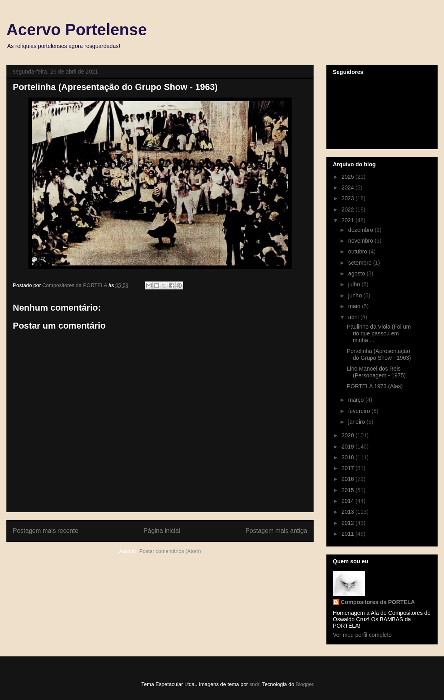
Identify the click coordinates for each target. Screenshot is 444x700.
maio (355, 306)
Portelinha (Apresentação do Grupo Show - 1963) (379, 354)
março (356, 400)
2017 (349, 468)
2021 (349, 220)
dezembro (361, 230)
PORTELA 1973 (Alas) (375, 386)
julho (354, 284)
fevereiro (359, 411)
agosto (357, 273)
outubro (358, 251)
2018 (349, 457)
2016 (349, 479)
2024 (349, 187)
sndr (255, 684)
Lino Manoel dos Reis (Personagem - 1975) (376, 372)
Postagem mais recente (45, 530)
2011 (349, 533)
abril (354, 317)
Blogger (304, 684)
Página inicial (162, 530)
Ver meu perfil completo (362, 635)
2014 (349, 501)
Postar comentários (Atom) (170, 551)
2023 (349, 198)
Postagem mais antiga (276, 530)
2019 (349, 446)
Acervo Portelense (76, 29)
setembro (360, 262)
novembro (361, 240)
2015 (349, 490)
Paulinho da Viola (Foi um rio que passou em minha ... (379, 333)
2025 (349, 177)
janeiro (357, 422)
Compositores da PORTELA (378, 602)
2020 (349, 435)
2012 (349, 523)
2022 (349, 209)
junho (355, 295)
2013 (349, 512)
